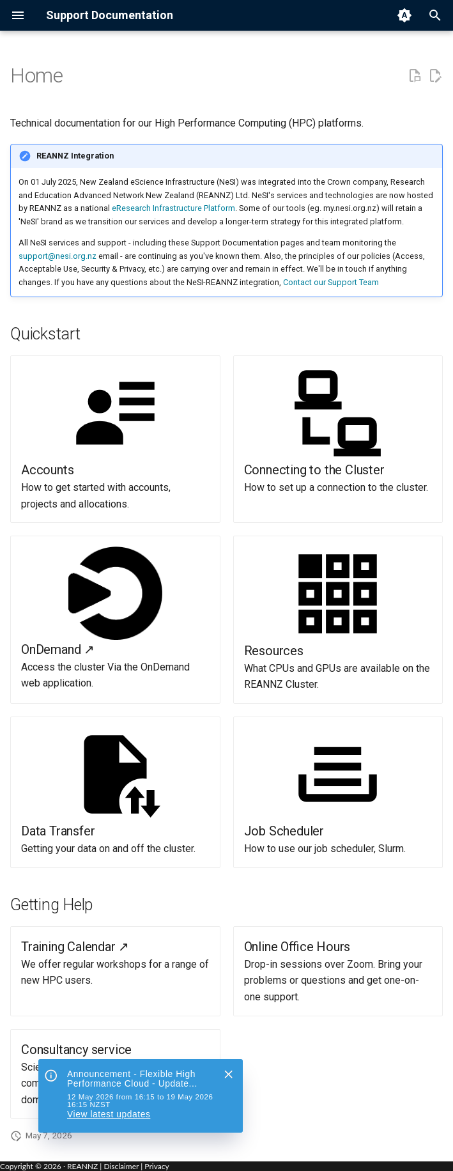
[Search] (435, 15)
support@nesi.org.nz (57, 256)
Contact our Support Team (331, 282)
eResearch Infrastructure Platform (173, 208)
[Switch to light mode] (404, 15)
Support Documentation (109, 15)
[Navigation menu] (18, 15)
